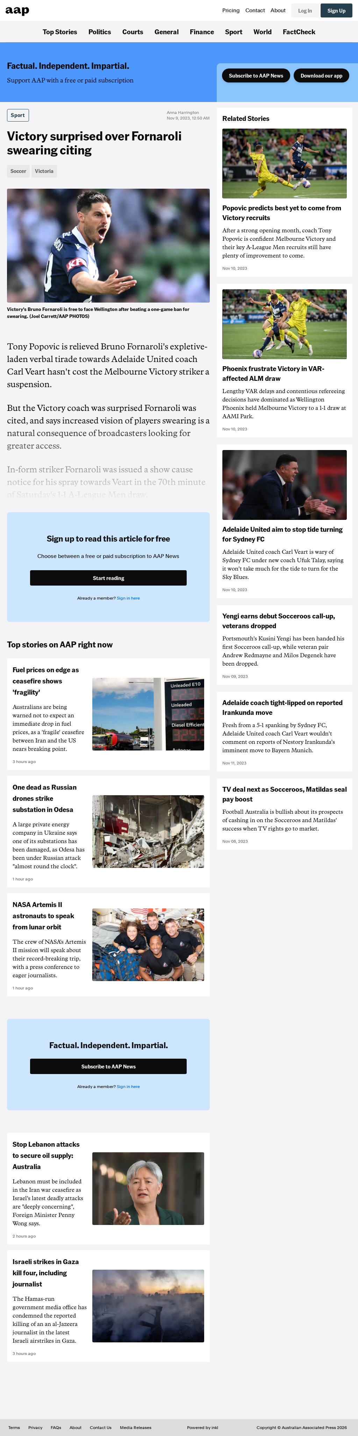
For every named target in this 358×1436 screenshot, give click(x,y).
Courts (132, 31)
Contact (255, 10)
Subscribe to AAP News (256, 75)
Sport (233, 31)
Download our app (321, 75)
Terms (14, 1427)
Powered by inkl (202, 1427)
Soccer (18, 170)
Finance (202, 31)
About (278, 10)
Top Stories (60, 31)
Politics (99, 31)
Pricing (231, 10)
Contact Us (101, 1427)
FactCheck (299, 31)
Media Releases (135, 1427)
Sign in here (128, 598)
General (167, 31)
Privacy (35, 1427)
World (262, 31)
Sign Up (336, 10)
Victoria (44, 170)
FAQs (56, 1427)
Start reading (108, 577)
